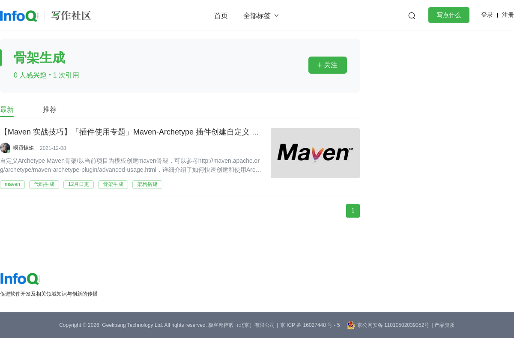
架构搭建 (147, 184)
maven (12, 184)
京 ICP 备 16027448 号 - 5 (310, 325)
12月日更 (78, 184)
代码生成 (44, 184)
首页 (221, 15)
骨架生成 (113, 184)
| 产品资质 (442, 325)
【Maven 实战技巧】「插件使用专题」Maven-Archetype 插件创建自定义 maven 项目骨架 (154, 132)
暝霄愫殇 (23, 148)
